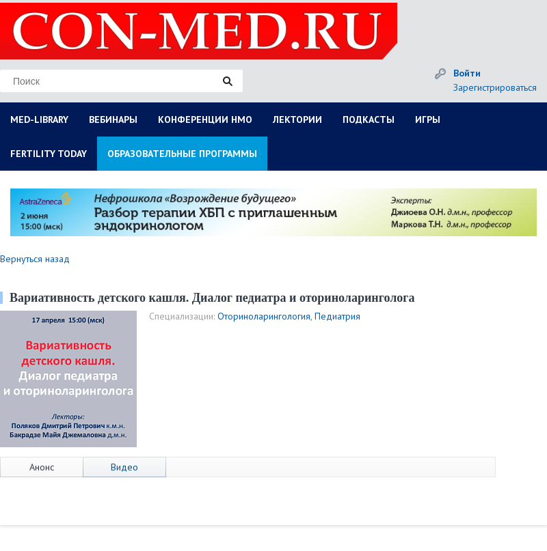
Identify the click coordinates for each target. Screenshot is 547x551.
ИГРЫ (427, 119)
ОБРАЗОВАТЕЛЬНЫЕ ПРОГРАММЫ (182, 153)
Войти (467, 73)
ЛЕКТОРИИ (297, 119)
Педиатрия (337, 316)
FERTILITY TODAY (48, 153)
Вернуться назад (35, 259)
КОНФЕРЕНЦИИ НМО (205, 119)
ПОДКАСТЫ (369, 119)
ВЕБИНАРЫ (113, 119)
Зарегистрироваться (495, 87)
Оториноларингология (263, 316)
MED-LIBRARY (39, 119)
